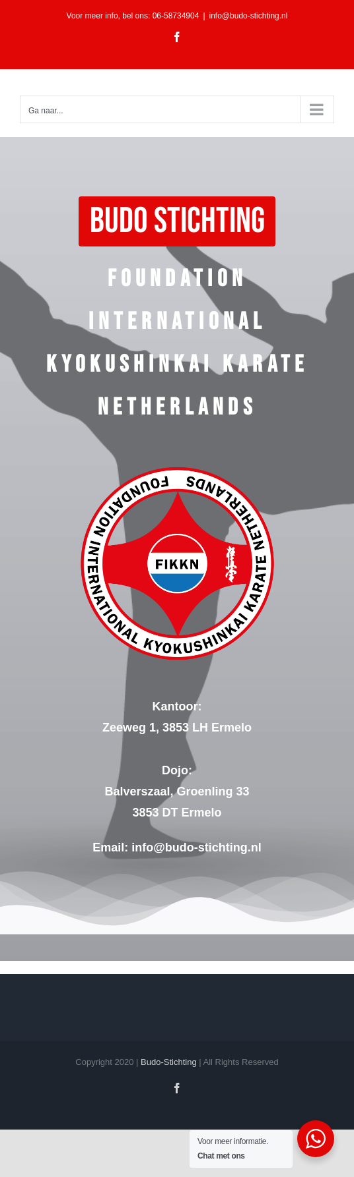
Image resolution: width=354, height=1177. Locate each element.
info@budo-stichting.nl (248, 15)
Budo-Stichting (169, 1062)
